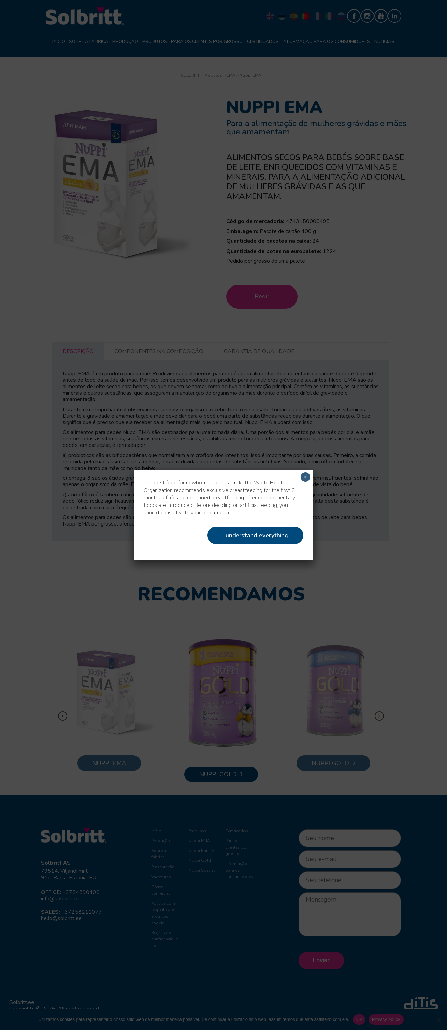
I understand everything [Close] (255, 535)
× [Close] (305, 477)
